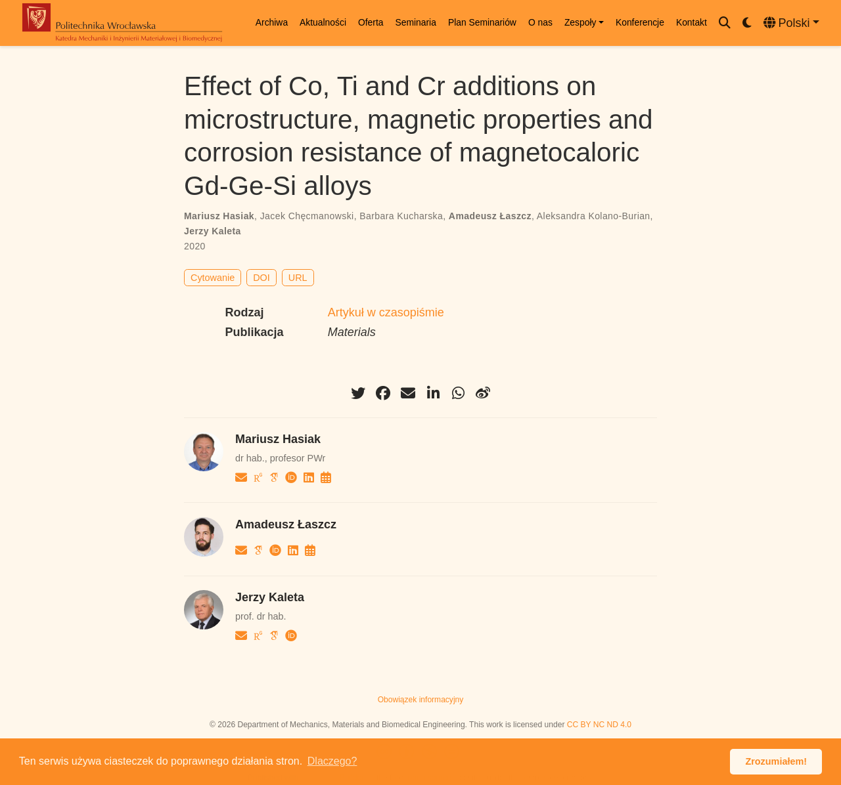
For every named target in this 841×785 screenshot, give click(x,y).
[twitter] (358, 393)
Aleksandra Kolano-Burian (593, 216)
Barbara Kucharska (401, 216)
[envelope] (408, 393)
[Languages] (791, 23)
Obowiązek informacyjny (421, 699)
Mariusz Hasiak (219, 216)
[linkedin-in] (433, 393)
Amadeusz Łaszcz (490, 216)
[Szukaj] (725, 23)
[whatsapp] (458, 393)
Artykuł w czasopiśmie (386, 312)
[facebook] (383, 393)
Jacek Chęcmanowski (307, 216)
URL (297, 277)
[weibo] (483, 393)
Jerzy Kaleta (212, 231)
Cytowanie (213, 277)
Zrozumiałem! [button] (776, 761)
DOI (261, 277)
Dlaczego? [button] (332, 761)
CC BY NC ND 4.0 (599, 724)
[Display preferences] (747, 23)
